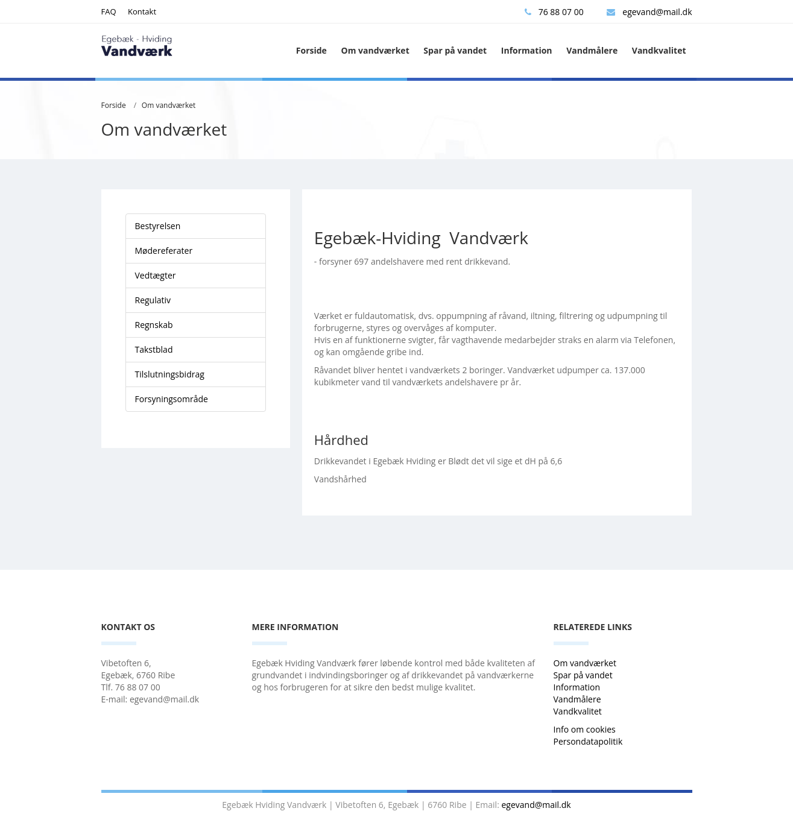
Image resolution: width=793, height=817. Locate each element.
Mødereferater (164, 250)
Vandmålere (592, 50)
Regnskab (154, 324)
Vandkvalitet (659, 50)
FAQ (108, 11)
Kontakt (142, 11)
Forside (311, 50)
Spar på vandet (455, 50)
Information (526, 50)
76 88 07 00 (554, 11)
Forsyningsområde (171, 399)
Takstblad (154, 349)
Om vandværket (375, 50)
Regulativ (153, 300)
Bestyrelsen (158, 226)
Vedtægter (155, 275)
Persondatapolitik (588, 741)
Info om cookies (585, 729)
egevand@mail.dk (649, 11)
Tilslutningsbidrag (169, 374)
